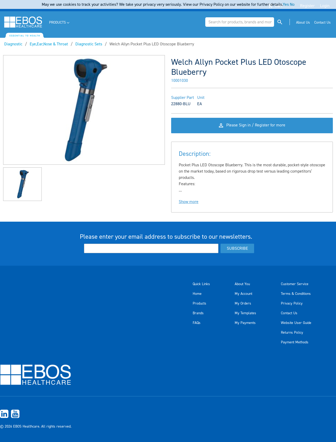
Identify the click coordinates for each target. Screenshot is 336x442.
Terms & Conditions (296, 293)
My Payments (245, 323)
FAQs (197, 323)
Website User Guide (296, 323)
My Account (243, 293)
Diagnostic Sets (88, 44)
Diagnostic (13, 44)
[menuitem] (59, 23)
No (292, 4)
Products (199, 303)
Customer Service (294, 284)
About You (242, 284)
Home (197, 293)
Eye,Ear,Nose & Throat (49, 44)
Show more (188, 203)
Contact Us (289, 313)
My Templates (245, 313)
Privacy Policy (292, 303)
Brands (198, 313)
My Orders (243, 303)
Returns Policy (292, 332)
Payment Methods (294, 342)
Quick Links (201, 284)
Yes (286, 4)
